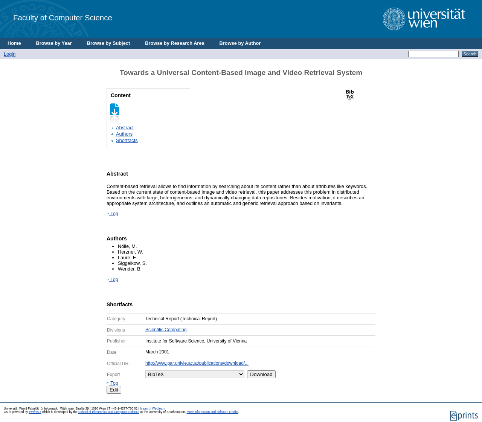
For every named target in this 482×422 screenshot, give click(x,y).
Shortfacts (127, 140)
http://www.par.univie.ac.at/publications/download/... (197, 363)
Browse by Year (54, 43)
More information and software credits (212, 412)
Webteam (158, 408)
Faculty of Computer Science (62, 17)
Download (261, 374)
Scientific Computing (165, 329)
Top (112, 213)
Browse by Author (240, 43)
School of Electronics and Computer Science (108, 412)
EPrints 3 (35, 412)
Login (9, 54)
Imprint (144, 408)
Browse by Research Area (174, 43)
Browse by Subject (108, 43)
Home (14, 43)
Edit (114, 390)
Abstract (125, 127)
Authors (124, 134)
